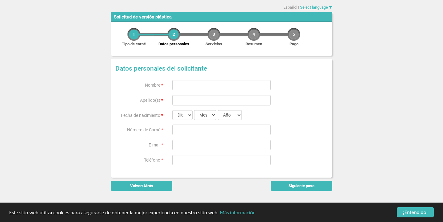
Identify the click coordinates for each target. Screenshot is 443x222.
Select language (314, 7)
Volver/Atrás (141, 185)
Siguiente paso (301, 185)
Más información (238, 214)
